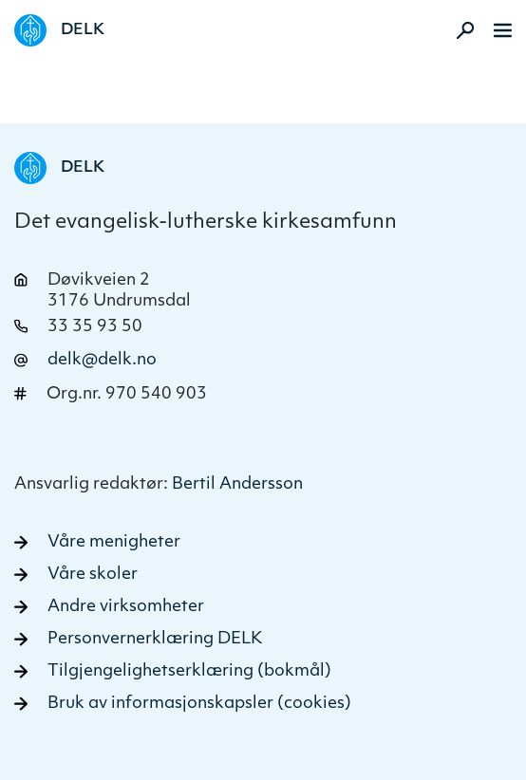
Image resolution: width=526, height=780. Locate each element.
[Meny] (503, 30)
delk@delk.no (102, 360)
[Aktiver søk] (459, 30)
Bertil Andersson (237, 484)
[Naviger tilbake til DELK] (59, 30)
